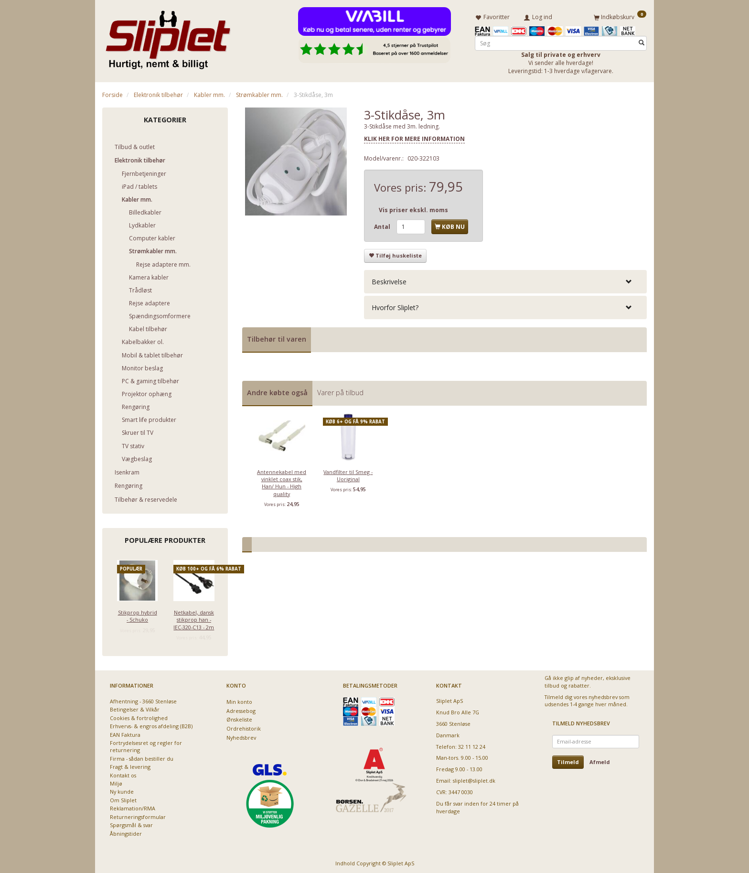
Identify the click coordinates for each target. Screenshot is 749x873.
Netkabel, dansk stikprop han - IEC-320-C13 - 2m (193, 618)
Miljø (116, 782)
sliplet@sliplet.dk (474, 779)
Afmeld (599, 760)
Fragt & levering (130, 765)
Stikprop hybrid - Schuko (137, 614)
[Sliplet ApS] (168, 37)
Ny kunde (122, 790)
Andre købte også (277, 390)
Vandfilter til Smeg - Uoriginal (348, 473)
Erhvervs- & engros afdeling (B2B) (151, 724)
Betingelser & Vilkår (135, 707)
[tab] (505, 280)
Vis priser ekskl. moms (413, 209)
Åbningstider (126, 831)
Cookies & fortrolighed (139, 716)
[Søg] (641, 41)
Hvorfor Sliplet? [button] (395, 306)
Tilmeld (568, 760)
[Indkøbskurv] (620, 16)
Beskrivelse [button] (389, 280)
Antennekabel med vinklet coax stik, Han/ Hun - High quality (281, 481)
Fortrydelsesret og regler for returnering (146, 744)
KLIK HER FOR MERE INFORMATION (414, 137)
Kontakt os (123, 773)
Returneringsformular (138, 815)
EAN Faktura (125, 732)
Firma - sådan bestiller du (141, 756)
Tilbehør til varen (276, 337)
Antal (383, 225)
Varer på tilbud (340, 390)
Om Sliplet (123, 798)
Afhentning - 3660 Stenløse (143, 699)
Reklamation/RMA (132, 806)
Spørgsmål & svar (131, 823)
